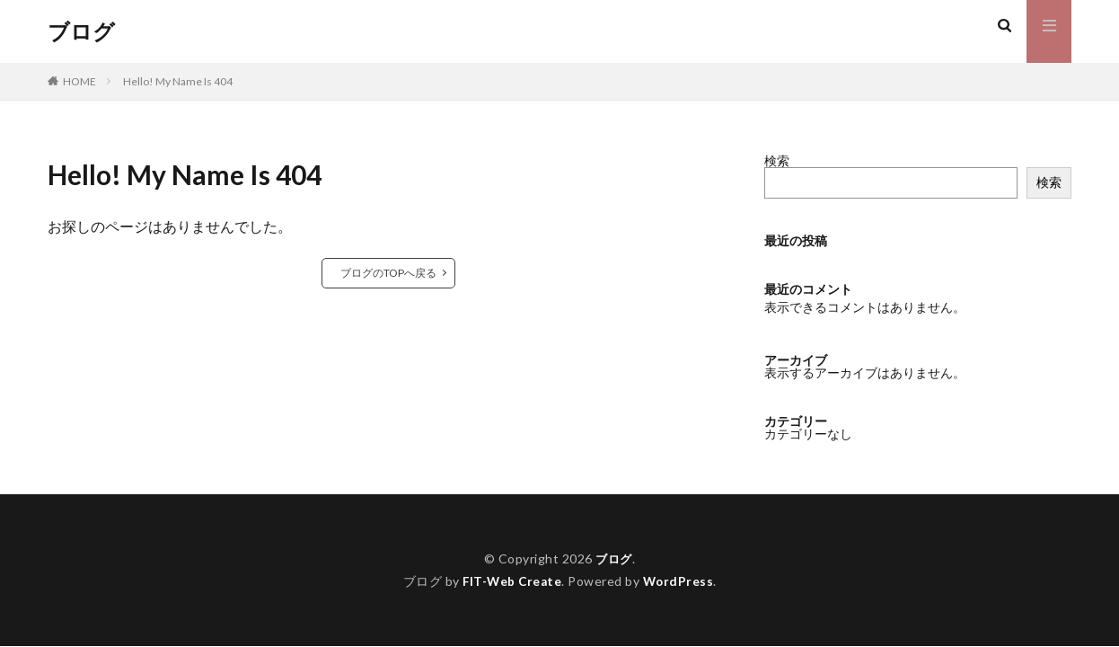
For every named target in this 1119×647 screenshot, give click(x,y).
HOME (79, 80)
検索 (776, 160)
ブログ (81, 31)
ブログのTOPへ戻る (388, 272)
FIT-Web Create (511, 581)
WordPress (680, 581)
